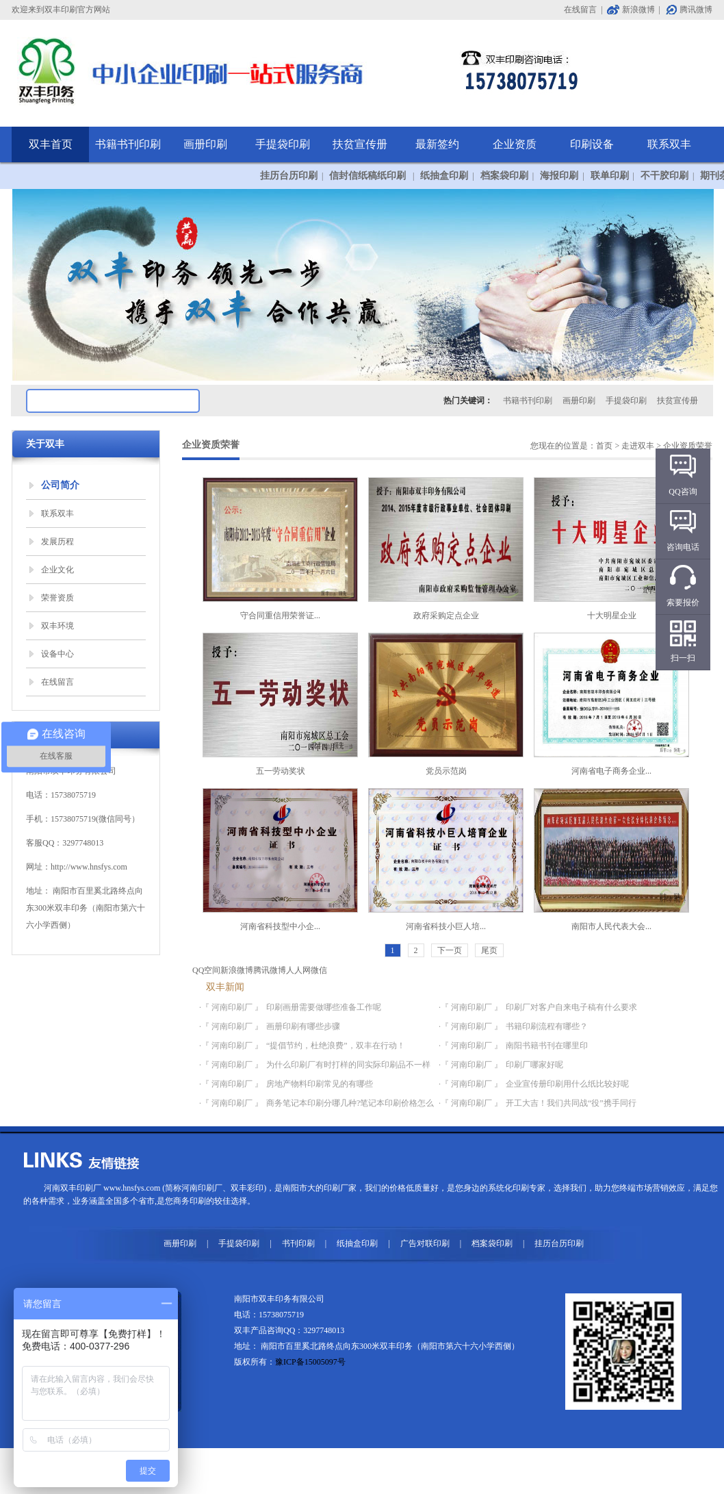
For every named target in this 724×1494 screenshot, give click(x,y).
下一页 (449, 950)
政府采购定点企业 (445, 548)
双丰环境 (57, 626)
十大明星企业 (611, 548)
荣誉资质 (57, 598)
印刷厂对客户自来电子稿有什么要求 (571, 1007)
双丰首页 (51, 144)
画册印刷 (205, 144)
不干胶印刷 (664, 175)
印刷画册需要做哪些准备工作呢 (323, 1007)
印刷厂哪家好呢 (534, 1064)
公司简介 (60, 485)
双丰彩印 (247, 1188)
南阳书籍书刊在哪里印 (547, 1045)
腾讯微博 (696, 9)
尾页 (489, 950)
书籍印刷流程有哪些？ (547, 1026)
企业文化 (57, 569)
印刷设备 (592, 144)
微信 (319, 970)
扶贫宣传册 (360, 144)
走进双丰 (637, 446)
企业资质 (514, 144)
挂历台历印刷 (289, 175)
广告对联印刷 (425, 1243)
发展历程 (57, 541)
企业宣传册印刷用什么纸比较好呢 (567, 1084)
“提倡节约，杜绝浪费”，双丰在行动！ (335, 1045)
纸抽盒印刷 (444, 175)
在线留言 (580, 9)
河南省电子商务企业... (611, 704)
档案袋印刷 (504, 175)
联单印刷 (610, 175)
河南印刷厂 (201, 1188)
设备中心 (57, 654)
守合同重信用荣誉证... (280, 548)
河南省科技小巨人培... (445, 859)
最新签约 (437, 144)
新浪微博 (638, 9)
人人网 (298, 970)
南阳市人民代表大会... (611, 859)
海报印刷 (559, 175)
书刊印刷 (298, 1243)
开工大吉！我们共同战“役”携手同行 (571, 1103)
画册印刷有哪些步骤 (303, 1026)
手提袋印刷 (282, 144)
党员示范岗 (445, 704)
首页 (604, 446)
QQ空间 (206, 970)
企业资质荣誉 (687, 446)
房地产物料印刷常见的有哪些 (319, 1084)
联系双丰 (669, 144)
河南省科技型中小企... (280, 859)
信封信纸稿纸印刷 (369, 175)
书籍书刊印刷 (128, 144)
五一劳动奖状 (280, 704)
